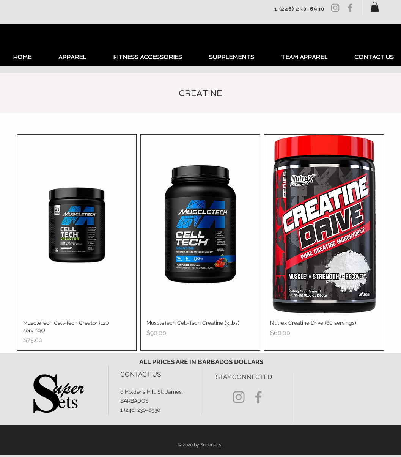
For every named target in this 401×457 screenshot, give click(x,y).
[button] (375, 7)
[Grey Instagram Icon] (335, 7)
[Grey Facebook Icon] (349, 7)
